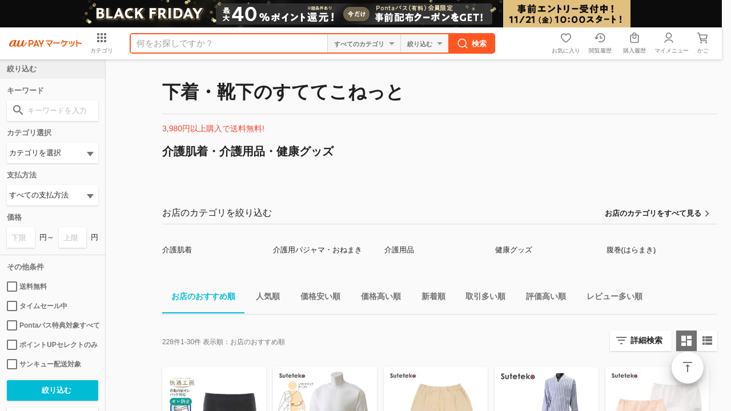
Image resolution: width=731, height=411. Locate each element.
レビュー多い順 (609, 298)
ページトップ (688, 368)
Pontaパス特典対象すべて (52, 325)
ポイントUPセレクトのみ (52, 345)
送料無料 (27, 286)
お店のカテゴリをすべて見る (653, 213)
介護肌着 (177, 249)
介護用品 (399, 249)
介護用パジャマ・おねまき (317, 249)
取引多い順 (480, 298)
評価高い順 (541, 298)
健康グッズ (513, 249)
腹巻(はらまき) (631, 249)
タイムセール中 (37, 306)
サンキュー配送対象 (44, 364)
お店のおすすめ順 (198, 298)
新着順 (428, 298)
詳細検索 (646, 340)
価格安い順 (315, 298)
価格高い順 (376, 298)
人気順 (263, 298)
